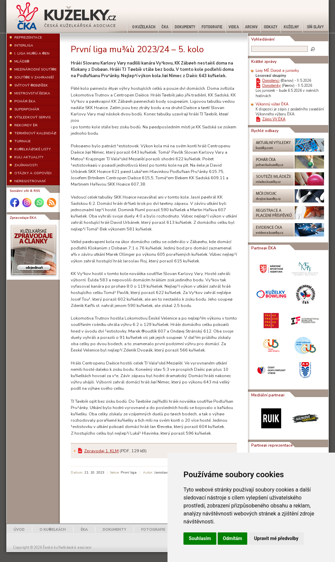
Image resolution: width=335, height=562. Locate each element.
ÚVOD (19, 529)
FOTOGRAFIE (153, 529)
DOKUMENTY (114, 529)
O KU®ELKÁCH (53, 529)
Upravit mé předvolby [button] (276, 538)
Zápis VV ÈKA (273, 119)
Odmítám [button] (232, 538)
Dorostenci (270, 80)
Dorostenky (271, 85)
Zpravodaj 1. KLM (101, 451)
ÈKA (84, 529)
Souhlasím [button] (200, 538)
